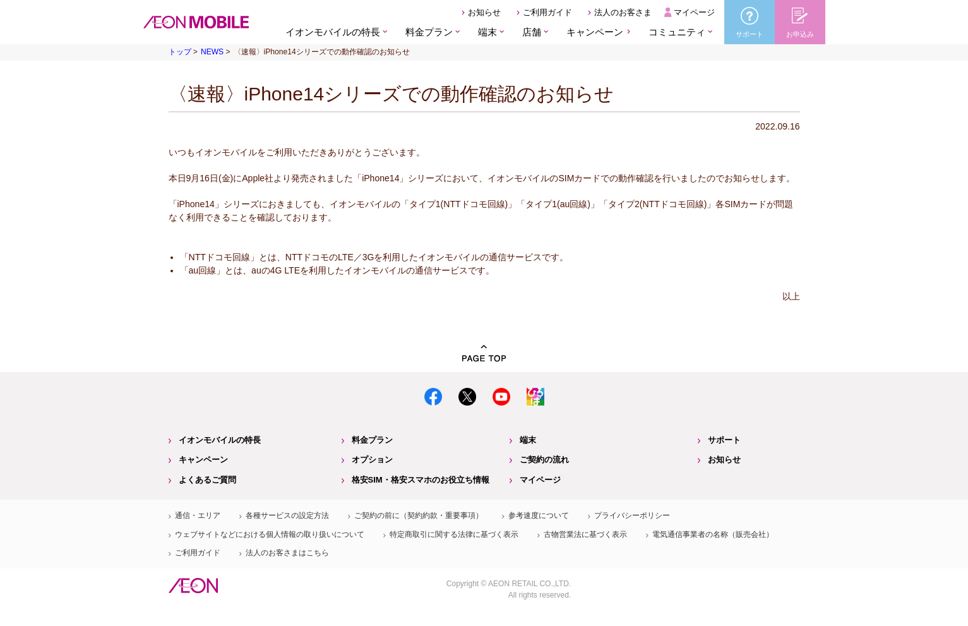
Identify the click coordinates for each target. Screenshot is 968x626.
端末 (528, 440)
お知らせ (484, 12)
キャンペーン (594, 32)
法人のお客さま (623, 12)
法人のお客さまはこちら (287, 552)
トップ (180, 51)
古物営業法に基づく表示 (585, 534)
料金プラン (372, 440)
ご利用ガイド (547, 12)
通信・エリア (197, 515)
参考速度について (538, 515)
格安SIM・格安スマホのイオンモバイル (196, 22)
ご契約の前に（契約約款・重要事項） (418, 515)
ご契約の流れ (544, 459)
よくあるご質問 (207, 480)
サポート (724, 440)
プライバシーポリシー (632, 515)
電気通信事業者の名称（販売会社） (713, 534)
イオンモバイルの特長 (220, 440)
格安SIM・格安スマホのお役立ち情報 (420, 480)
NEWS (212, 51)
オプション (372, 459)
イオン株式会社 (193, 585)
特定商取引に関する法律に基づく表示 (454, 534)
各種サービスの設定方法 (287, 515)
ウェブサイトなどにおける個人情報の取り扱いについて (269, 534)
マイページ (694, 12)
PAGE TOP (484, 353)
